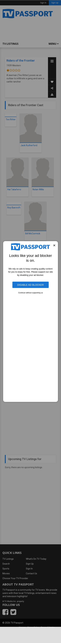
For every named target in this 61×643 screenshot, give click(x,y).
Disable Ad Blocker (30, 284)
